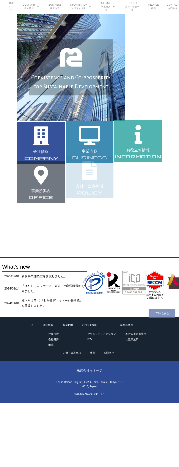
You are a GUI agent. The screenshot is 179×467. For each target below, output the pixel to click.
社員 (92, 352)
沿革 (50, 344)
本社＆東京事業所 (136, 333)
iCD (89, 339)
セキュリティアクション (101, 333)
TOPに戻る (161, 313)
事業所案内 (126, 325)
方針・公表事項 (72, 352)
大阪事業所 (132, 339)
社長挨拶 (53, 333)
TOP (31, 325)
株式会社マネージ (89, 370)
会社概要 (53, 339)
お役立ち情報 (89, 325)
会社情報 (48, 325)
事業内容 (68, 325)
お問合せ (109, 352)
